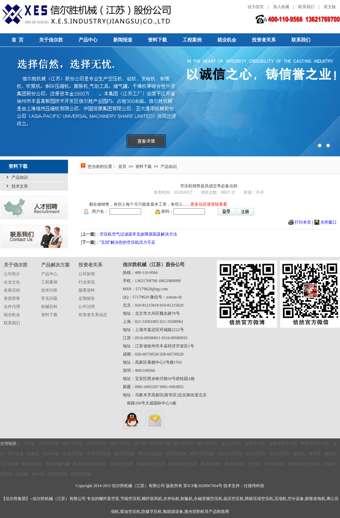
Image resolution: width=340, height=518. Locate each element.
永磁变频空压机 (283, 443)
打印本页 (303, 222)
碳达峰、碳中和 (30, 474)
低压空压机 (255, 453)
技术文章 (20, 186)
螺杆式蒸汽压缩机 (304, 464)
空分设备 (15, 453)
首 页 (17, 39)
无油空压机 (231, 443)
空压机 (29, 443)
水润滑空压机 (98, 453)
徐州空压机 (96, 443)
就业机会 (226, 39)
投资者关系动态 (93, 314)
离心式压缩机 (150, 453)
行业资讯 (87, 282)
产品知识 (20, 177)
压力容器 (10, 464)
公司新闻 (87, 274)
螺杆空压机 (73, 443)
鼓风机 (299, 453)
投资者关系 (264, 39)
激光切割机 (211, 464)
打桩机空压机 (121, 464)
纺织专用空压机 (183, 464)
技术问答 (49, 290)
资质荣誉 (12, 298)
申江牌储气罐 (57, 464)
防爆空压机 (255, 443)
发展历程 (12, 290)
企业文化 (12, 282)
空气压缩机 (176, 453)
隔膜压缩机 (81, 474)
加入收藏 (281, 6)
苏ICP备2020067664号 (202, 485)
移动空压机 (49, 443)
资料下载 (157, 39)
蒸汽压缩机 (235, 464)
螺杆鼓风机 (183, 443)
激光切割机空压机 (89, 464)
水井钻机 (51, 453)
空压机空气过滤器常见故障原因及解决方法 (138, 234)
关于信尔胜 (51, 39)
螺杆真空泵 (207, 443)
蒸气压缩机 (274, 464)
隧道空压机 (124, 453)
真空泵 (315, 453)
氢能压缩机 (58, 474)
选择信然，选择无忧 (170, 101)
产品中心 (88, 39)
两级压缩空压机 (315, 443)
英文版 (330, 6)
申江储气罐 (160, 443)
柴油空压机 (73, 453)
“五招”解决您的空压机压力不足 (127, 242)
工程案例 (192, 39)
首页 (122, 166)
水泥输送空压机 (151, 464)
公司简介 (12, 274)
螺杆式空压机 (202, 453)
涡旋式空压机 (230, 453)
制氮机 (33, 453)
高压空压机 (279, 453)
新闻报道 (122, 39)
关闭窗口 (328, 222)
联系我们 (306, 6)
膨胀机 (330, 453)
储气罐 (140, 443)
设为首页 (256, 6)
